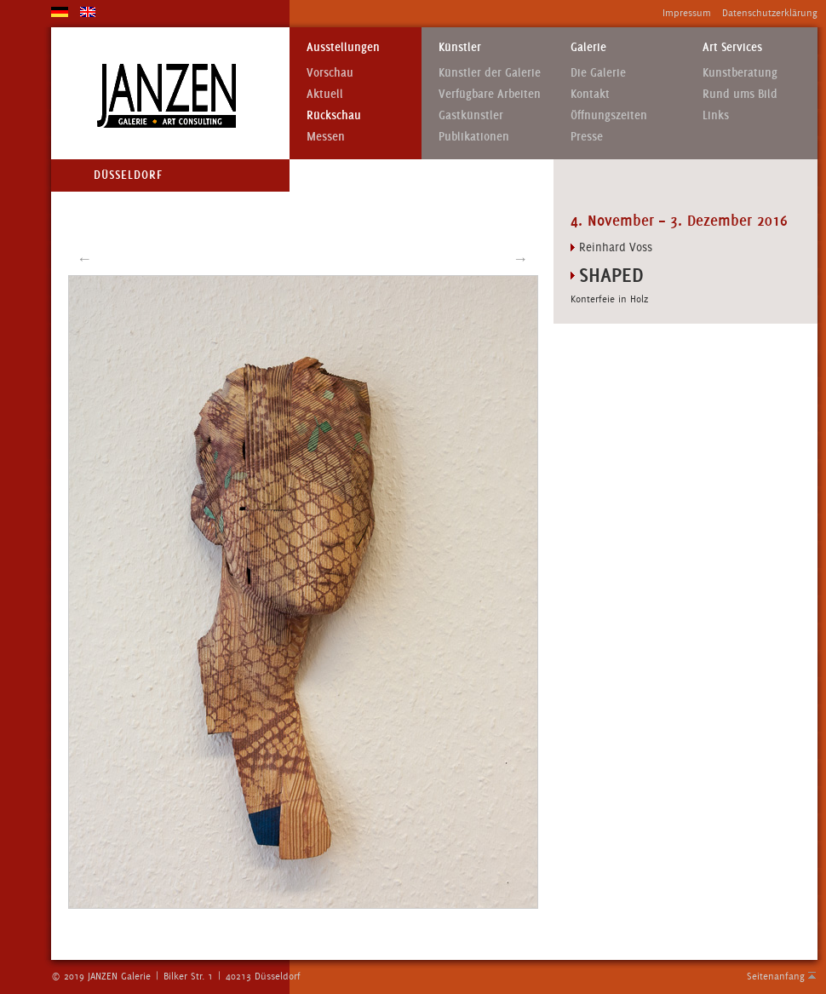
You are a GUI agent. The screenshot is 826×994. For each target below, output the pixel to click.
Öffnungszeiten (609, 115)
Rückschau (334, 115)
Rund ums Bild (740, 94)
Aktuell (325, 94)
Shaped (611, 274)
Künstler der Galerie (490, 73)
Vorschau (330, 73)
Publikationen (474, 136)
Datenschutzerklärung (769, 13)
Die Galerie (598, 73)
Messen (326, 136)
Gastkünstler (471, 115)
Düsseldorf (128, 175)
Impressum (687, 13)
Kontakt (590, 94)
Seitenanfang (776, 976)
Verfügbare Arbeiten (490, 94)
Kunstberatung (740, 73)
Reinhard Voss (615, 247)
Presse (587, 136)
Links (716, 115)
